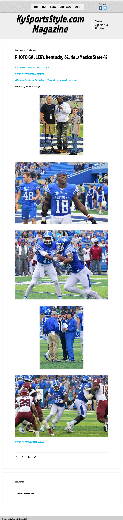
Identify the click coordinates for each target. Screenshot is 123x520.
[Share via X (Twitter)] (22, 457)
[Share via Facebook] (16, 457)
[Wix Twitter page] (105, 8)
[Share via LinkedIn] (28, 457)
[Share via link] (35, 457)
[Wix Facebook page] (100, 8)
